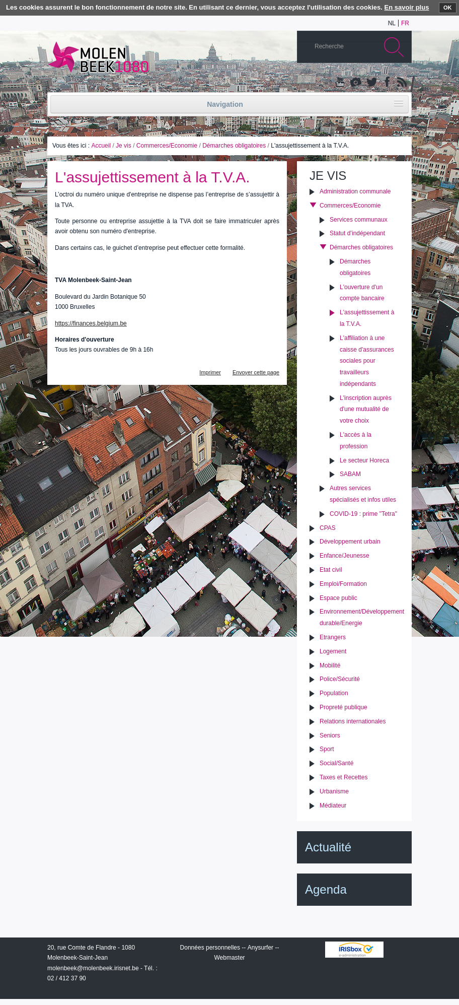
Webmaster (229, 957)
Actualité (328, 847)
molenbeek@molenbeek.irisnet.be (93, 968)
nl (392, 23)
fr (405, 23)
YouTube (340, 82)
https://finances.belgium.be (91, 323)
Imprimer (210, 372)
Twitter (370, 82)
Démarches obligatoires (234, 145)
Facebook (386, 82)
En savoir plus (407, 7)
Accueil (101, 145)
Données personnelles (210, 947)
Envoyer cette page (256, 372)
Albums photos (355, 82)
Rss (401, 82)
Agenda (326, 889)
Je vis (123, 145)
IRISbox (354, 950)
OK (447, 8)
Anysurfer (260, 947)
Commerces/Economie (166, 145)
